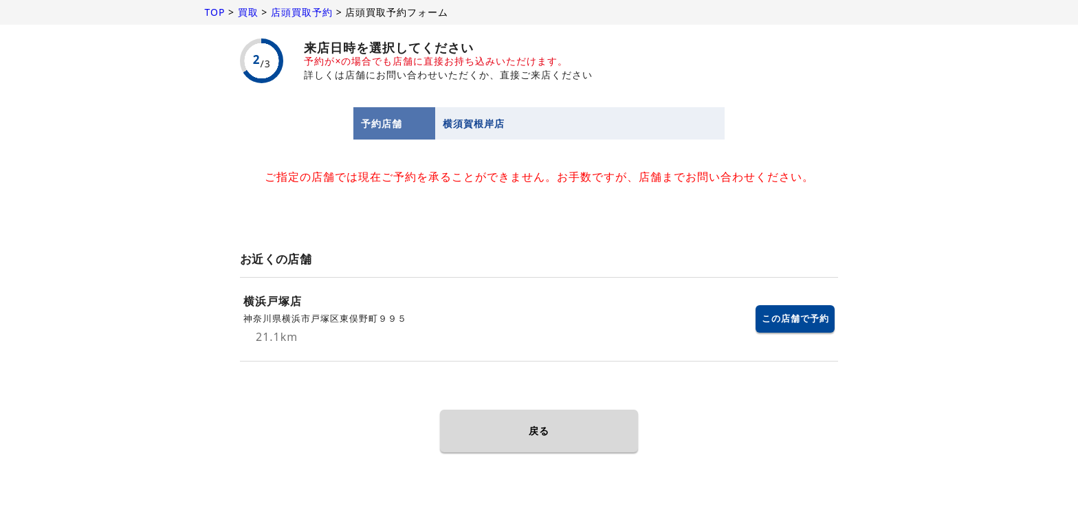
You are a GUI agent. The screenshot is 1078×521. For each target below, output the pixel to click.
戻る (539, 430)
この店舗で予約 (795, 318)
